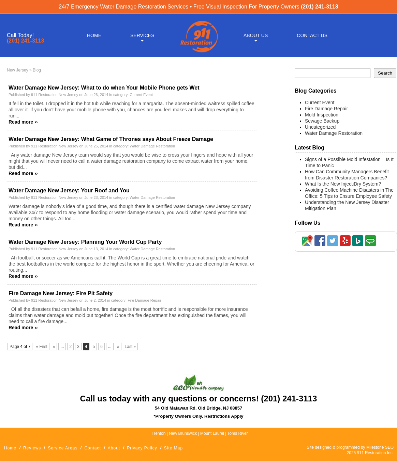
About (114, 448)
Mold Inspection (321, 114)
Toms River (237, 433)
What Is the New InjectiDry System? (343, 184)
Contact (92, 448)
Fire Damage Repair (144, 300)
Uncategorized (320, 127)
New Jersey (17, 70)
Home (94, 34)
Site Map (173, 448)
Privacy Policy (142, 448)
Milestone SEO (380, 447)
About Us (256, 34)
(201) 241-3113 (319, 7)
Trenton (158, 433)
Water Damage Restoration (152, 146)
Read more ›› (23, 122)
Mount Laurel (212, 433)
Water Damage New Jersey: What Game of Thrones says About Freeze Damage (111, 139)
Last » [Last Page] (130, 346)
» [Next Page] (118, 346)
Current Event (141, 95)
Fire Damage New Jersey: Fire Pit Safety (61, 293)
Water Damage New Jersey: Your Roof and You (69, 190)
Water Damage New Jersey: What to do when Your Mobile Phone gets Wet (104, 88)
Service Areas (62, 448)
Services (142, 34)
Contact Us (312, 34)
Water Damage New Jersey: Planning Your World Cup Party (85, 242)
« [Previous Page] (54, 346)
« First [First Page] (41, 346)
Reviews (32, 448)
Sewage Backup (322, 121)
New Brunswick (183, 433)
